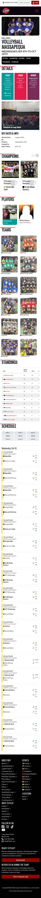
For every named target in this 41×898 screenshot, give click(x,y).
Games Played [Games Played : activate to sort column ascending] (25, 370)
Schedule (15, 62)
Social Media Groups (8, 792)
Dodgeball (28, 771)
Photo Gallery (6, 779)
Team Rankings (7, 795)
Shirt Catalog (6, 789)
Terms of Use (28, 891)
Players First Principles (9, 782)
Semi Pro (5, 811)
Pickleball (27, 779)
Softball (27, 784)
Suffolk (25, 799)
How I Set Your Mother (26, 273)
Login (35, 2)
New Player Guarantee (9, 776)
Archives (5, 819)
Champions (13, 58)
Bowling (27, 763)
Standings (6, 62)
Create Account (24, 2)
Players (21, 58)
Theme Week (7, 797)
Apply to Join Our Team (20, 877)
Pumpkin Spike (24, 314)
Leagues (5, 806)
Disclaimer (21, 891)
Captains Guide (7, 769)
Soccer (27, 782)
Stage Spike (4, 356)
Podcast (5, 784)
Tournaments (6, 814)
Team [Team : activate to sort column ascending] (4, 371)
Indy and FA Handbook (9, 774)
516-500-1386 (8, 839)
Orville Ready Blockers (26, 294)
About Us (5, 763)
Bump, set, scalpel (6, 252)
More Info (33, 87)
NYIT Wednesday (6, 294)
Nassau (25, 796)
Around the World (8, 766)
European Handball (30, 774)
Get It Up (23, 252)
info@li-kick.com (8, 841)
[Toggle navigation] (36, 11)
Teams (28, 58)
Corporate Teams (8, 771)
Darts (26, 769)
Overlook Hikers (5, 314)
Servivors (4, 335)
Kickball (27, 776)
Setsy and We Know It (26, 335)
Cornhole (27, 766)
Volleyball (27, 789)
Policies (5, 787)
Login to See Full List (25, 222)
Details (5, 58)
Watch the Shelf (24, 356)
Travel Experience (8, 800)
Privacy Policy (13, 891)
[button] (37, 155)
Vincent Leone (7, 221)
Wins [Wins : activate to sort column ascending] (33, 371)
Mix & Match (6, 809)
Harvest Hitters (5, 273)
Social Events (6, 816)
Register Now (20, 860)
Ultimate (27, 787)
